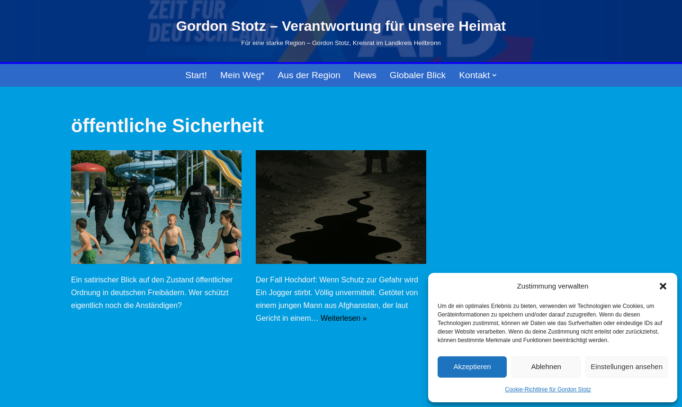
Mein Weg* (242, 75)
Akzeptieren (472, 366)
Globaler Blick (418, 75)
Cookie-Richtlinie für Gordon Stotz (548, 389)
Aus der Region (309, 75)
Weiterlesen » (344, 318)
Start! (196, 75)
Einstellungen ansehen (627, 366)
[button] (663, 286)
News (365, 75)
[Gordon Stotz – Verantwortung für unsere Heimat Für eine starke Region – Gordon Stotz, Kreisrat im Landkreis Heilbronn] (341, 31)
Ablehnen (546, 366)
